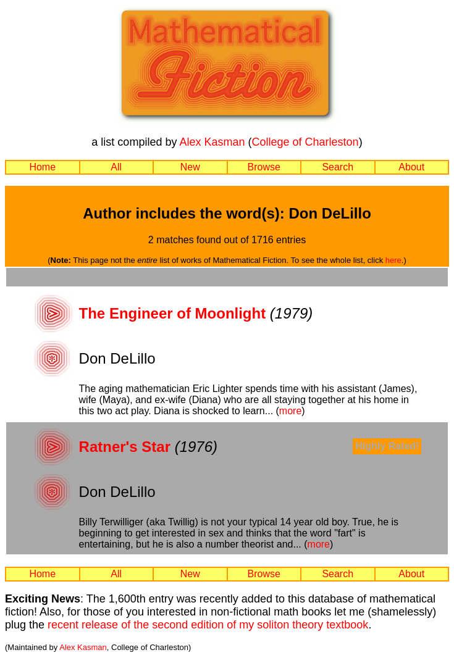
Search (337, 167)
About (411, 167)
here (393, 260)
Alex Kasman (212, 142)
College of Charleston (305, 142)
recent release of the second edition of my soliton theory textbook (208, 625)
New (190, 167)
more (290, 411)
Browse (264, 167)
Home (42, 167)
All (116, 167)
